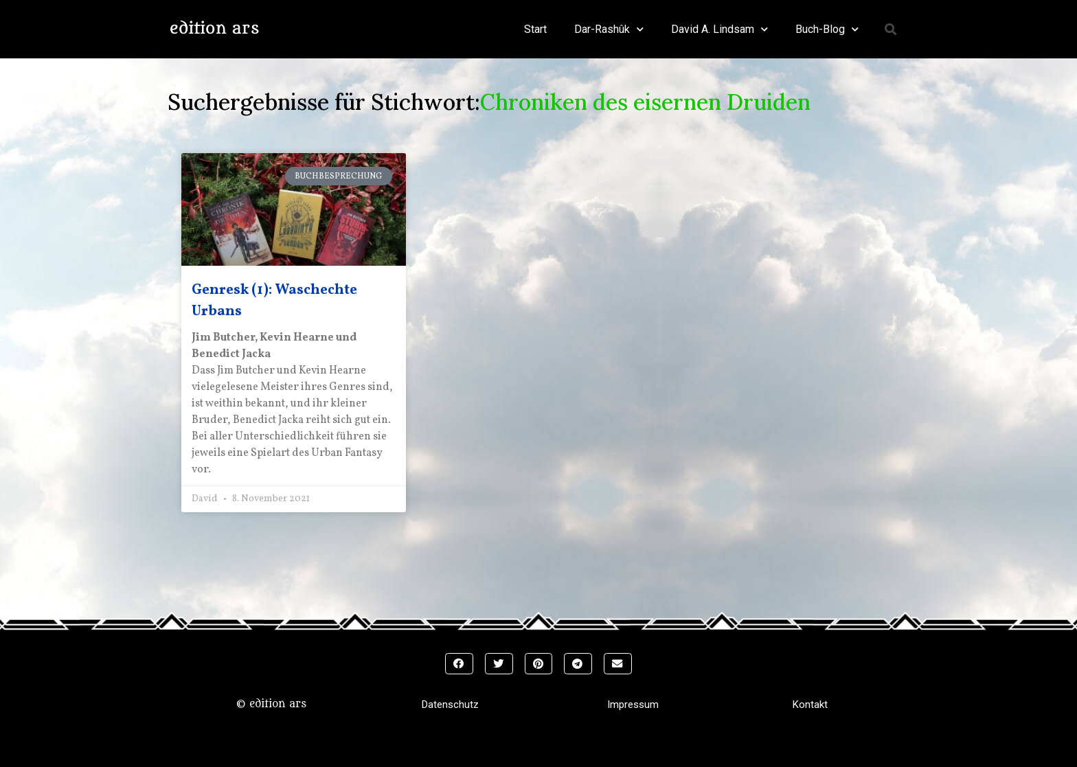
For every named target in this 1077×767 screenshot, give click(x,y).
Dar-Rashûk (609, 29)
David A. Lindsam (719, 29)
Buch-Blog (827, 29)
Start (535, 29)
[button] (891, 29)
